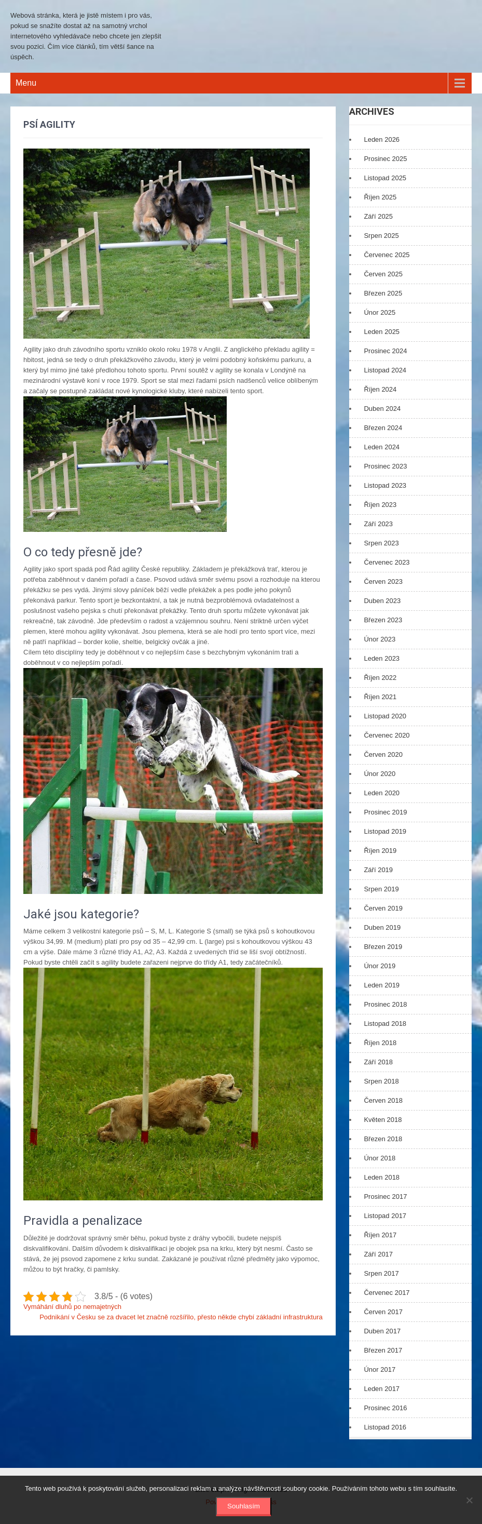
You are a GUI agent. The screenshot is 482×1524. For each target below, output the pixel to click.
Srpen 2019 (381, 889)
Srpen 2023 (381, 543)
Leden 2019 (382, 985)
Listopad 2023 (385, 485)
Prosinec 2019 (385, 812)
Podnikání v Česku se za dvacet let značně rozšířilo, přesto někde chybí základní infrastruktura (181, 1317)
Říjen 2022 (380, 677)
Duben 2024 (382, 408)
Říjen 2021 (380, 697)
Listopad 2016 (385, 1427)
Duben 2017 (382, 1331)
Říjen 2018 (380, 1043)
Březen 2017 (383, 1350)
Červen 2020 (383, 754)
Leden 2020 (382, 793)
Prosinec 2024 (385, 351)
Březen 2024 (383, 428)
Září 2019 (378, 870)
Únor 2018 (379, 1158)
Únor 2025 (379, 312)
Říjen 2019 (380, 850)
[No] (469, 1500)
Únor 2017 (379, 1369)
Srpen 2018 (381, 1081)
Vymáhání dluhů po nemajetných (72, 1307)
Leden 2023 (382, 658)
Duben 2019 (382, 927)
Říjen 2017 (380, 1235)
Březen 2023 (383, 620)
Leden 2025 (382, 332)
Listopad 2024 (385, 370)
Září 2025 (378, 216)
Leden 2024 (382, 447)
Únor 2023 (379, 639)
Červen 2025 (383, 274)
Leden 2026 (382, 139)
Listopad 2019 (385, 831)
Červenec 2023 (386, 562)
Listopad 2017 (385, 1216)
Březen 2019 (383, 947)
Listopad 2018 (385, 1023)
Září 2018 (378, 1062)
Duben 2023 (382, 601)
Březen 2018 (383, 1139)
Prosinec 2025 (385, 159)
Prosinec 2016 (385, 1408)
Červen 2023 (383, 581)
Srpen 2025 (381, 235)
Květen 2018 (383, 1120)
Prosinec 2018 (385, 1004)
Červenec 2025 (386, 255)
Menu (26, 82)
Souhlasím (243, 1506)
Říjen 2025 (380, 197)
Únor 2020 (379, 774)
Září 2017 (378, 1254)
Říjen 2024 (380, 389)
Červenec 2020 (386, 735)
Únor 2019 (379, 966)
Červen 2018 (383, 1100)
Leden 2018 (382, 1177)
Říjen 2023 (380, 505)
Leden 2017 (382, 1389)
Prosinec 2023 (385, 466)
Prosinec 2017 (385, 1196)
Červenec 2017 (386, 1292)
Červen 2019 (383, 908)
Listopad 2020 (385, 716)
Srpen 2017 (381, 1273)
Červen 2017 (383, 1312)
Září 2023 (378, 524)
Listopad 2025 (385, 178)
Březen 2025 (383, 293)
